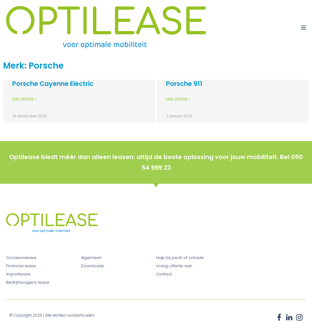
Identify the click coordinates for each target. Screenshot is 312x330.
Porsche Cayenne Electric (53, 83)
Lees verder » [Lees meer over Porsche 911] (178, 99)
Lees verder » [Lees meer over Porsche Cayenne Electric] (24, 99)
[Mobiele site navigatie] (303, 27)
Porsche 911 (184, 83)
